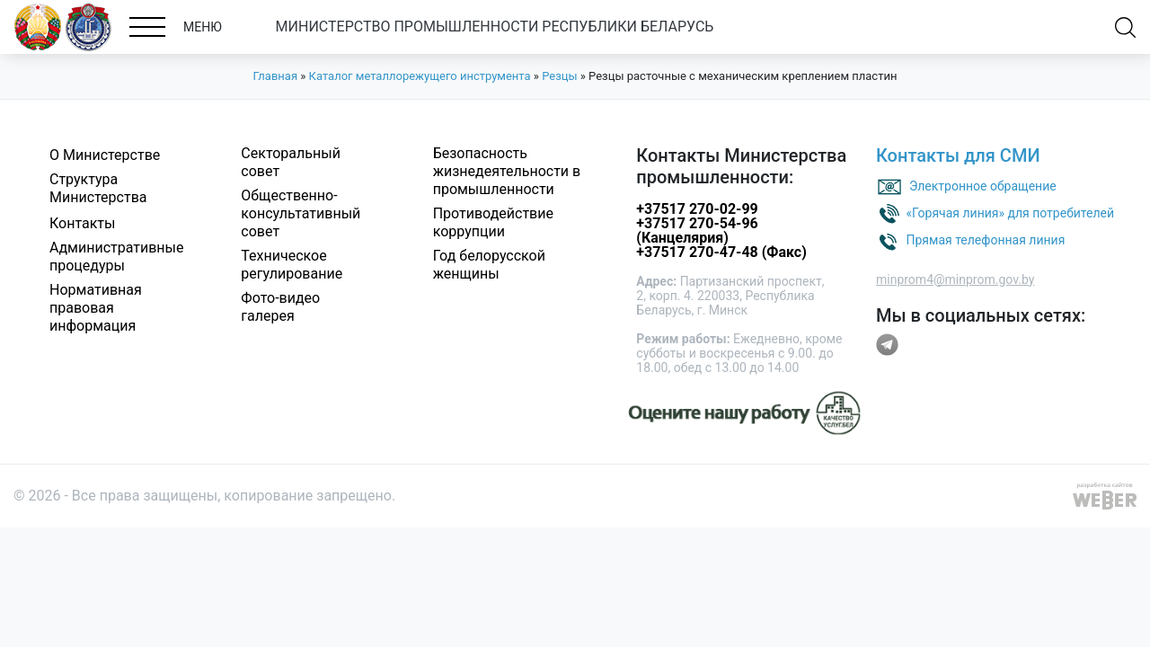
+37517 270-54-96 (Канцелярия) (696, 230)
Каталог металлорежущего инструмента (420, 76)
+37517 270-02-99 (696, 208)
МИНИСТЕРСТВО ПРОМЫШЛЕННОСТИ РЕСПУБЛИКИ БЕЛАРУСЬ (495, 26)
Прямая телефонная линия (985, 239)
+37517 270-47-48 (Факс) (721, 252)
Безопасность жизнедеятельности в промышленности (507, 171)
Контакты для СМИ (958, 155)
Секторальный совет (291, 162)
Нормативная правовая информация (95, 307)
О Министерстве (104, 155)
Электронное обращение (983, 185)
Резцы (559, 76)
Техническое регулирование (291, 264)
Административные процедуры (116, 256)
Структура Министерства (98, 188)
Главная (275, 76)
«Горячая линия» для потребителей (1010, 212)
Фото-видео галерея (280, 306)
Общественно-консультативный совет (300, 213)
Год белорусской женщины (489, 264)
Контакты (82, 223)
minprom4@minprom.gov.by (955, 279)
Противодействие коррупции (493, 222)
